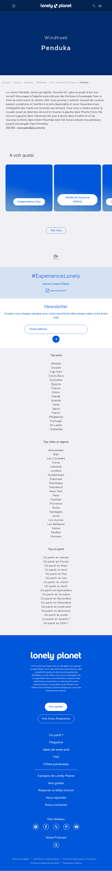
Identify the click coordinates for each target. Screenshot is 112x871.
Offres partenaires (56, 764)
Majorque (56, 479)
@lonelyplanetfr (56, 291)
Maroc (56, 413)
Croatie (56, 367)
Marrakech (56, 487)
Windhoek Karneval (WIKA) (77, 199)
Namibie (28, 83)
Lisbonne (56, 467)
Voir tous (56, 230)
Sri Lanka (56, 425)
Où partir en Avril (56, 570)
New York (56, 491)
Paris (56, 495)
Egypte (56, 384)
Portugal (56, 421)
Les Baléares (56, 524)
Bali (56, 454)
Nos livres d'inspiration (56, 718)
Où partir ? (56, 735)
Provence (56, 503)
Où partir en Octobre (56, 594)
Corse (56, 462)
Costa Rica (56, 376)
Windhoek (56, 38)
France (56, 388)
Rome (56, 508)
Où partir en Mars (56, 566)
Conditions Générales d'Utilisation (79, 859)
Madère (56, 532)
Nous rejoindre (56, 797)
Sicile (56, 516)
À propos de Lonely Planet (56, 775)
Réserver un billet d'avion (56, 790)
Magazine (56, 742)
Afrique (17, 83)
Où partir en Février (56, 561)
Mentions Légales (21, 859)
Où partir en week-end (56, 607)
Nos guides (56, 706)
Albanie (56, 363)
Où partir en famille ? (56, 619)
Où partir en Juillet (56, 582)
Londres (56, 471)
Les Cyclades (56, 458)
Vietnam (56, 536)
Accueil (6, 83)
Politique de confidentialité (46, 859)
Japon (56, 409)
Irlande (56, 396)
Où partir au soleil (56, 615)
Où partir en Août (56, 586)
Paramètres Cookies (72, 863)
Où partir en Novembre (56, 598)
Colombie (56, 380)
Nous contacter (56, 805)
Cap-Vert (56, 372)
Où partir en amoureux (56, 611)
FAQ (56, 756)
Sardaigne (56, 512)
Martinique (56, 483)
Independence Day (29, 201)
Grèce (56, 392)
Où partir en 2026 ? (56, 623)
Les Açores (56, 520)
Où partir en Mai (56, 574)
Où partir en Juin (56, 578)
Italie (56, 404)
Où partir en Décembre (56, 602)
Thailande (56, 429)
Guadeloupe (56, 475)
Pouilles (56, 499)
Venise (56, 528)
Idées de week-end (56, 749)
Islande (56, 400)
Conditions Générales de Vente (44, 863)
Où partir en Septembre (56, 590)
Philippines (56, 417)
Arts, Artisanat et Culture (63, 83)
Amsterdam (56, 450)
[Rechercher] (93, 6)
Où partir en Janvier (56, 557)
